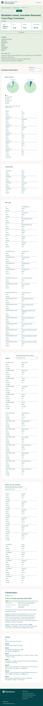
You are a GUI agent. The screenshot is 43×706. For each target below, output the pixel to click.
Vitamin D (23, 394)
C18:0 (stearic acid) (25, 269)
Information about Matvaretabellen (29, 694)
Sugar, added (24, 182)
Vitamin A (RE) (24, 370)
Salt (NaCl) (24, 493)
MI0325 (23, 364)
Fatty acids (3, 40)
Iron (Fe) (23, 544)
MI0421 (23, 439)
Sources (3, 50)
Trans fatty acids (25, 212)
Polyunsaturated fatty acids (27, 224)
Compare (21, 32)
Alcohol (23, 143)
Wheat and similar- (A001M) (23, 604)
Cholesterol (24, 242)
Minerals (3, 45)
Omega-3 (23, 230)
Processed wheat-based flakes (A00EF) (21, 598)
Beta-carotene (25, 386)
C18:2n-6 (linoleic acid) (26, 292)
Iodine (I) (23, 576)
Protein (23, 135)
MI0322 (23, 372)
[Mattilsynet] (9, 692)
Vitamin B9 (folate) (25, 453)
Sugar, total (24, 176)
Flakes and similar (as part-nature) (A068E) (26, 602)
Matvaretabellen (9, 3)
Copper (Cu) (24, 568)
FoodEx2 (7, 614)
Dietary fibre (24, 127)
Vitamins (3, 43)
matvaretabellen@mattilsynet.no (9, 703)
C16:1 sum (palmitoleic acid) (27, 277)
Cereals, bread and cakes (6, 7)
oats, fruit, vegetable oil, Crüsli (27, 55)
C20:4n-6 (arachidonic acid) (27, 323)
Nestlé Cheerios (4, 57)
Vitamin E (23, 402)
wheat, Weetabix (20, 60)
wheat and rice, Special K (6, 55)
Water (23, 151)
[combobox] (8, 11)
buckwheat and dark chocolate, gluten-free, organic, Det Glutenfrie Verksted (15, 58)
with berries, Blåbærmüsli (16, 55)
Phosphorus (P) (24, 533)
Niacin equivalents (25, 437)
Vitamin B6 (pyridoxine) (26, 445)
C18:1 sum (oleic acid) (26, 283)
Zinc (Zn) (23, 552)
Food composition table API (27, 693)
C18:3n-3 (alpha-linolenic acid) (27, 298)
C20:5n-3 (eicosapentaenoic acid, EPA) (29, 329)
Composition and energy (6, 39)
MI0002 (23, 113)
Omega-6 (23, 236)
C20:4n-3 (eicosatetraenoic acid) (28, 317)
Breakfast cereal (24, 7)
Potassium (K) (24, 517)
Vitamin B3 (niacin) (25, 429)
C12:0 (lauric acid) (25, 251)
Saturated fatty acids (25, 206)
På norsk (38, 2)
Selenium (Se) (24, 560)
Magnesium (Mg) (25, 525)
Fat (22, 111)
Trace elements (4, 47)
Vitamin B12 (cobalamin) (26, 461)
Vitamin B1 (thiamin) (25, 413)
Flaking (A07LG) (21, 606)
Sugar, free (24, 188)
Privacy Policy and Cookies (27, 696)
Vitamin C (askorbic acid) (26, 469)
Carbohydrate (24, 119)
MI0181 (23, 121)
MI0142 (23, 153)
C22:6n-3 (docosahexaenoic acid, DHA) (29, 341)
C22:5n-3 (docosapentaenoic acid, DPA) (29, 335)
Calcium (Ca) (24, 501)
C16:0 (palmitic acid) (25, 263)
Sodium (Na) (24, 509)
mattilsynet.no (25, 698)
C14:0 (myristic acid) (25, 257)
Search (19, 10)
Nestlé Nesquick (11, 57)
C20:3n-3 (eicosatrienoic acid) (27, 304)
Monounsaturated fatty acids (27, 218)
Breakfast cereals (16, 7)
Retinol (23, 378)
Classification (4, 48)
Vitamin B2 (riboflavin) (26, 421)
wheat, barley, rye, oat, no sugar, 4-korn (8, 60)
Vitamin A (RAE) (25, 362)
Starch (23, 170)
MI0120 (23, 495)
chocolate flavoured (37, 55)
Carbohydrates (4, 42)
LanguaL (7, 624)
